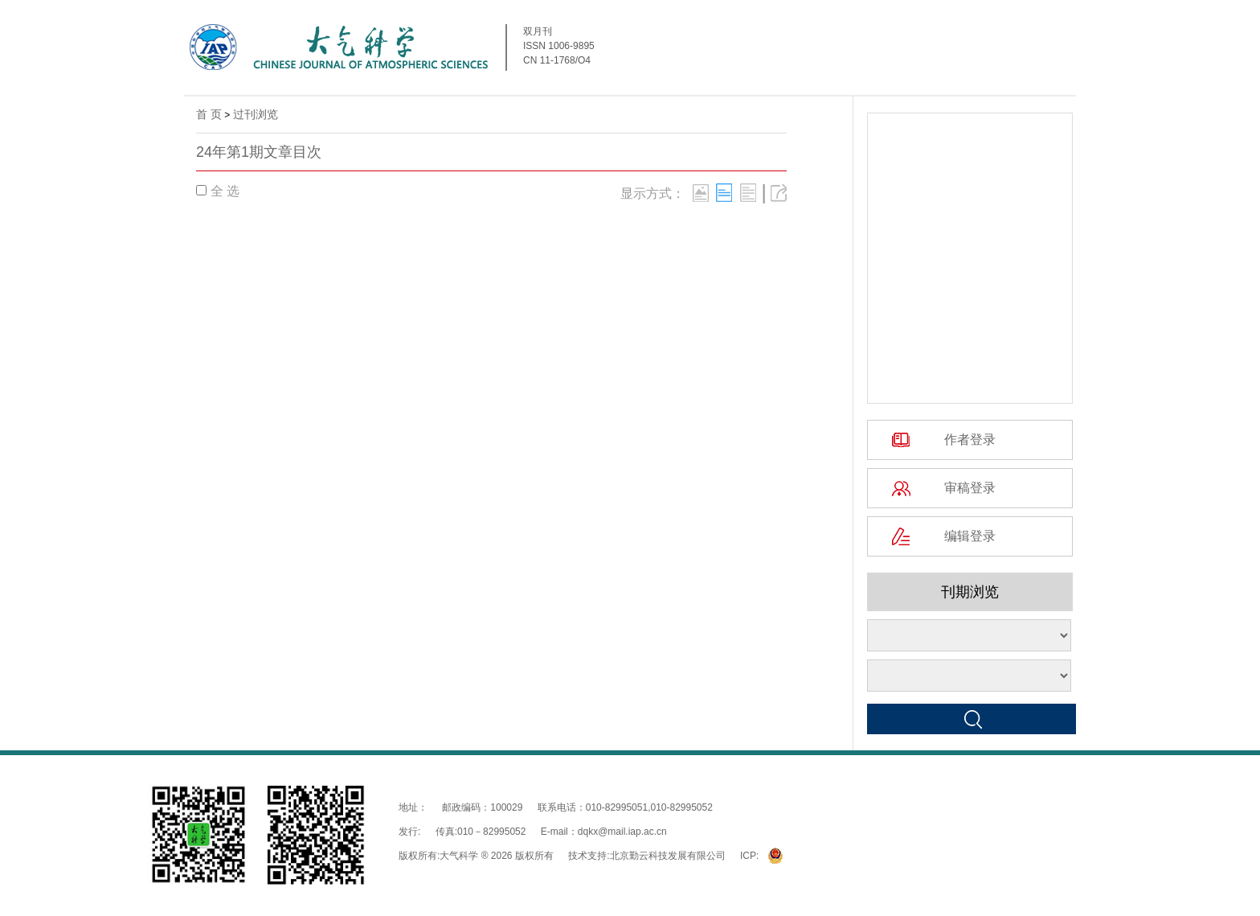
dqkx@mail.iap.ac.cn (622, 831)
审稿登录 (970, 488)
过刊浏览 (255, 114)
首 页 (209, 114)
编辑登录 (970, 536)
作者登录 (970, 439)
